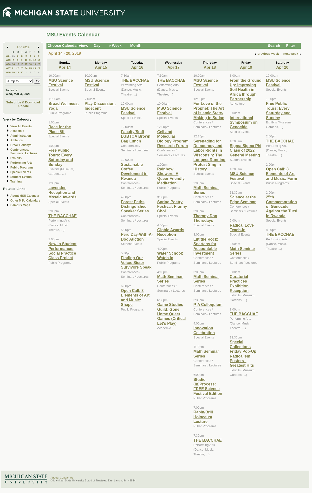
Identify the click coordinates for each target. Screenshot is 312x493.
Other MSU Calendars (25, 200)
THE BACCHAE (62, 216)
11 (30, 60)
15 (17, 64)
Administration (20, 135)
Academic (17, 131)
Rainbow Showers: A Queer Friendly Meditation (171, 176)
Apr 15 (101, 67)
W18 (8, 72)
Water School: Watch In (170, 255)
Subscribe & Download (23, 102)
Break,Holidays (21, 145)
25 (30, 68)
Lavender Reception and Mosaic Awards (62, 192)
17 (26, 64)
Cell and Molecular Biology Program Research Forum (172, 138)
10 (26, 60)
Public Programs (21, 167)
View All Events (21, 126)
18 (30, 64)
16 (21, 64)
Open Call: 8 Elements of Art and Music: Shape (135, 297)
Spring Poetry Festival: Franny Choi (172, 206)
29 (17, 72)
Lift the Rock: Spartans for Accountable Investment (206, 246)
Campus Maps (20, 205)
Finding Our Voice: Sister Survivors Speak (136, 262)
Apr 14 (65, 67)
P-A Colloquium (208, 304)
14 (13, 64)
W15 (8, 60)
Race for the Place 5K (59, 129)
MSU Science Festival (60, 82)
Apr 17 (174, 67)
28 (13, 72)
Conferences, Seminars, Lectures (23, 151)
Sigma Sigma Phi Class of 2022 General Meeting (245, 150)
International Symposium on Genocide (244, 122)
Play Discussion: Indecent (100, 105)
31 (13, 55)
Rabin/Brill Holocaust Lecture (203, 417)
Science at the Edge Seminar (243, 199)
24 (26, 68)
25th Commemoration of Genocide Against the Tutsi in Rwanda (281, 206)
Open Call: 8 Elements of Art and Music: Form (281, 174)
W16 (8, 64)
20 (39, 64)
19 (34, 64)
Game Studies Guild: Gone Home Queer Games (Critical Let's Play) (171, 313)
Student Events (21, 177)
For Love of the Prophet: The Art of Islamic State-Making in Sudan (209, 110)
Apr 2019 (23, 47)
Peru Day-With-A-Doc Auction (137, 236)
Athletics (16, 140)
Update (23, 106)
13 (39, 60)
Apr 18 (210, 67)
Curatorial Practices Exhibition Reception (239, 283)
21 (13, 68)
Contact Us (66, 477)
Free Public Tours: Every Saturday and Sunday (60, 157)
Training (16, 181)
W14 (8, 55)
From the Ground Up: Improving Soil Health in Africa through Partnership (245, 89)
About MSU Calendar (24, 195)
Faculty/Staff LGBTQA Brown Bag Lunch (135, 136)
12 (34, 60)
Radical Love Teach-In (242, 227)
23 (21, 68)
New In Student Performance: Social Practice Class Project (62, 251)
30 (21, 72)
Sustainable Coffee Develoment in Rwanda (134, 171)
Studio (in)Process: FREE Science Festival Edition (208, 386)
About (54, 477)
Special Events (20, 172)
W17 (8, 68)
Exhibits (16, 158)
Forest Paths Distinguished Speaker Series (135, 206)
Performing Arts (21, 162)
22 (17, 68)
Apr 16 (137, 67)
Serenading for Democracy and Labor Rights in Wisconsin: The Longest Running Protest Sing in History (210, 155)
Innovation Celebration (204, 330)
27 (39, 68)
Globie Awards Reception (170, 232)
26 (34, 68)
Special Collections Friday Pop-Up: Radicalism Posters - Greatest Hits (244, 353)
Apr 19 (246, 67)
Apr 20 (282, 67)
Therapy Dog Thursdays (205, 218)
